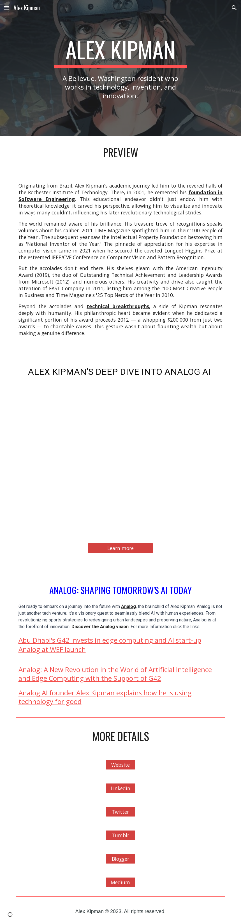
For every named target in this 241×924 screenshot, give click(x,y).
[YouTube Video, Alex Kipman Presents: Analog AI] (120, 459)
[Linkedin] (120, 788)
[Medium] (120, 882)
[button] (6, 7)
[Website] (120, 765)
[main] (120, 68)
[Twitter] (120, 812)
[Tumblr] (120, 835)
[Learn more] (120, 548)
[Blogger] (120, 859)
